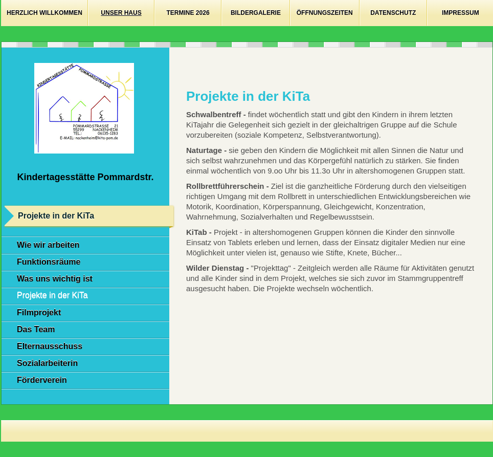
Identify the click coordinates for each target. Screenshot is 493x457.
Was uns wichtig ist (55, 278)
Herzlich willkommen (44, 12)
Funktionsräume (48, 261)
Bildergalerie (256, 12)
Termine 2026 (188, 12)
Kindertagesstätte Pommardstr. (85, 177)
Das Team (36, 329)
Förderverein (42, 380)
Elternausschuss (49, 346)
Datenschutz (393, 12)
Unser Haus (121, 12)
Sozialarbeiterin (47, 363)
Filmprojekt (39, 312)
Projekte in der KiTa (52, 295)
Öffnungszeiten (325, 12)
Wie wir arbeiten (48, 245)
